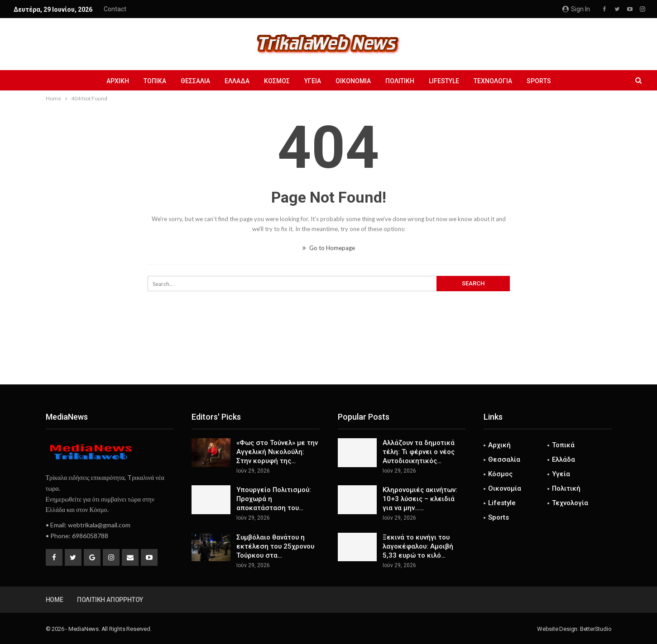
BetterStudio (596, 628)
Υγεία (312, 81)
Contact (115, 9)
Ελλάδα (234, 81)
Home (54, 599)
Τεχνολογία (498, 81)
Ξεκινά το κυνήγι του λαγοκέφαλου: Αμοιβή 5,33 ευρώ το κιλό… (418, 546)
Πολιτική (402, 81)
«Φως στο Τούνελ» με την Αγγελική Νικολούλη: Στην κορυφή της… (277, 452)
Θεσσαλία (191, 81)
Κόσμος (275, 81)
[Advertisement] (329, 354)
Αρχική (111, 81)
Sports (545, 81)
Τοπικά (149, 81)
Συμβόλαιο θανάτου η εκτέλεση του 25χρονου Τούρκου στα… (275, 546)
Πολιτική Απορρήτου (110, 599)
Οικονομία (354, 81)
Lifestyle (448, 81)
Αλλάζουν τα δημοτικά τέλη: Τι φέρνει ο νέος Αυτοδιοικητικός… (419, 452)
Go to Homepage (328, 247)
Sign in (576, 9)
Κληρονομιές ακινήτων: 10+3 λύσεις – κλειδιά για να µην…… (420, 499)
